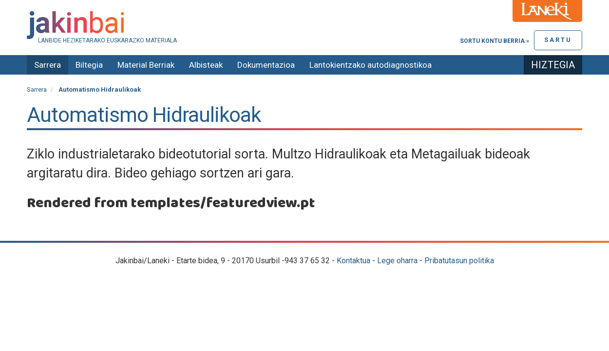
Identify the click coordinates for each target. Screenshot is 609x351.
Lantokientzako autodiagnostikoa (370, 65)
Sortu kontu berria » (494, 41)
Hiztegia (553, 65)
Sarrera (47, 65)
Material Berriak (145, 65)
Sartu (558, 39)
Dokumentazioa (266, 65)
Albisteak (206, 65)
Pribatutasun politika (459, 260)
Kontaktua (353, 260)
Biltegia (89, 65)
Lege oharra (397, 260)
